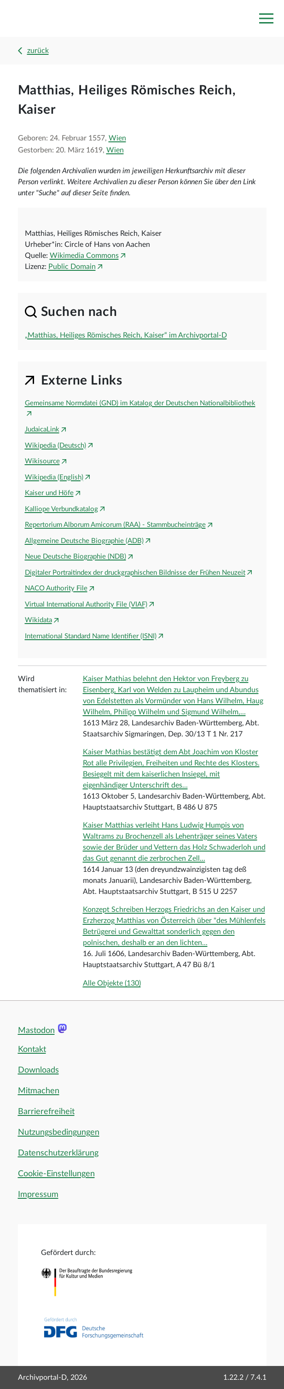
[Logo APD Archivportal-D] (49, 18)
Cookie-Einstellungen (56, 1174)
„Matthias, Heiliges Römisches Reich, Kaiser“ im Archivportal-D (126, 335)
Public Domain (72, 266)
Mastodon (36, 1031)
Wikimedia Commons (84, 255)
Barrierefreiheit (46, 1112)
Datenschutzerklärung (58, 1153)
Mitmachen (38, 1091)
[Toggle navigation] (266, 18)
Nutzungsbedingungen (58, 1132)
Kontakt (32, 1049)
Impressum (38, 1195)
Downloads (38, 1070)
